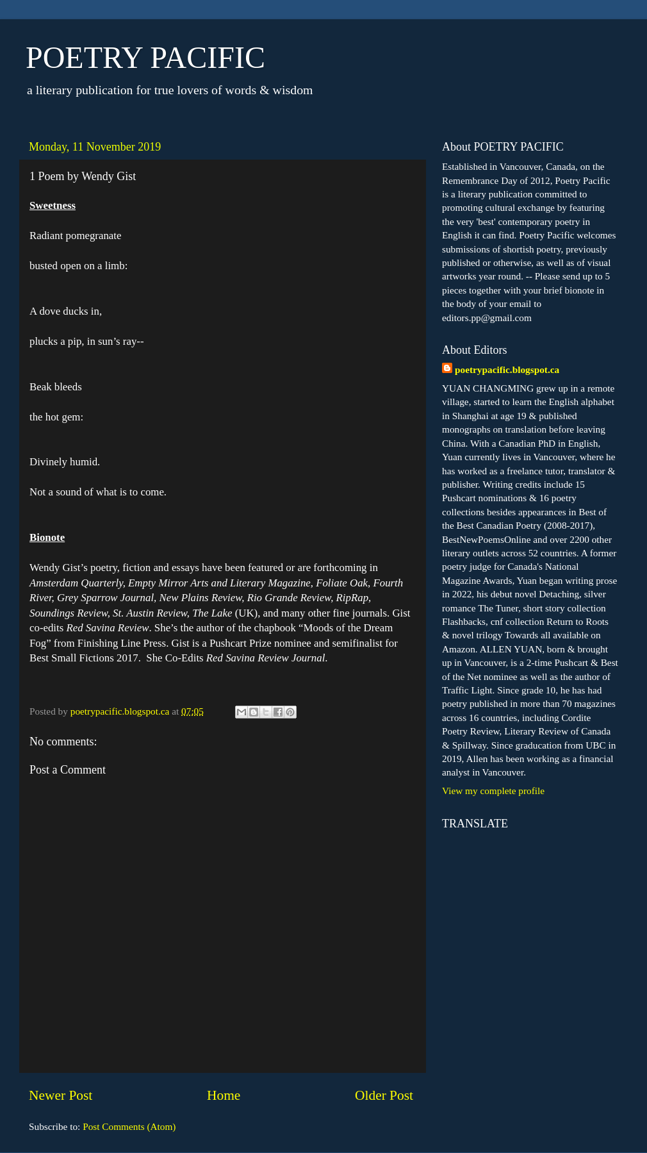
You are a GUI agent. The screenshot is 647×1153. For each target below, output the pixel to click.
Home (223, 1095)
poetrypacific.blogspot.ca (507, 369)
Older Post (384, 1095)
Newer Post (60, 1095)
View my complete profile (493, 790)
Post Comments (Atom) (129, 1126)
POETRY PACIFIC (145, 57)
